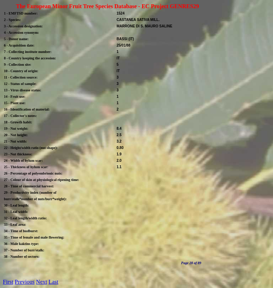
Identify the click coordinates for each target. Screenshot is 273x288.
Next (41, 282)
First (8, 282)
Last (53, 282)
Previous (24, 282)
